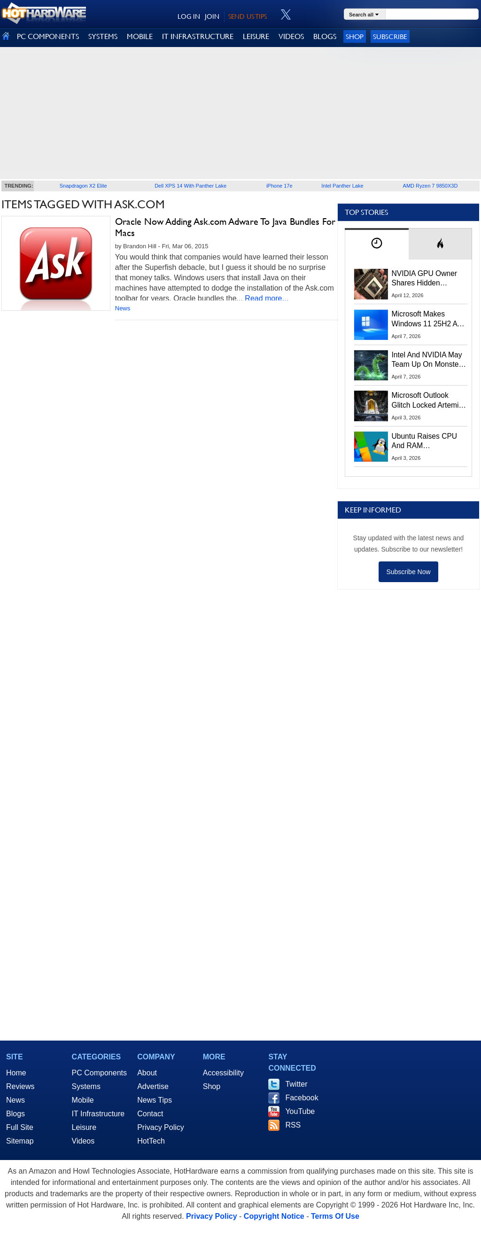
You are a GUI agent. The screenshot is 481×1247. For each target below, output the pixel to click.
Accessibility (223, 1073)
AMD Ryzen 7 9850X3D (430, 186)
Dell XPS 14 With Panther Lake (190, 186)
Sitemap (20, 1141)
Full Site (19, 1127)
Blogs (15, 1114)
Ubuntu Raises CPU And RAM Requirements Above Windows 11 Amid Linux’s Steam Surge (426, 441)
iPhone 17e (279, 186)
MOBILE (140, 36)
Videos (83, 1141)
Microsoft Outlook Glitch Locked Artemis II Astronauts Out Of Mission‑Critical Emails (428, 400)
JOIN (212, 16)
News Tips (154, 1100)
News (123, 308)
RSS (293, 1125)
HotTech (151, 1141)
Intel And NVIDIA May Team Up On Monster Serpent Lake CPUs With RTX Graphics (427, 360)
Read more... (266, 298)
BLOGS (324, 36)
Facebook (301, 1098)
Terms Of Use (335, 1216)
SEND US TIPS (247, 16)
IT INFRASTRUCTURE (197, 36)
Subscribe (390, 36)
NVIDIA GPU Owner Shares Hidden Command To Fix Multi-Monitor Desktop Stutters (429, 278)
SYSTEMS (102, 36)
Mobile (83, 1100)
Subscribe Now (408, 572)
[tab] (377, 244)
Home (16, 1073)
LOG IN (189, 16)
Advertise (153, 1086)
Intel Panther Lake (342, 186)
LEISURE (256, 36)
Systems (86, 1086)
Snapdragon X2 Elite (83, 186)
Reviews (20, 1086)
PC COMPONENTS (48, 36)
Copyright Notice (274, 1216)
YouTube (300, 1111)
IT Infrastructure (98, 1114)
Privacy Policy (160, 1127)
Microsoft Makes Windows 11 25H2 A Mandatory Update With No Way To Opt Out (425, 319)
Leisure (84, 1127)
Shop (355, 36)
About (147, 1073)
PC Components (99, 1073)
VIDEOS (291, 36)
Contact (150, 1114)
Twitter (296, 1084)
